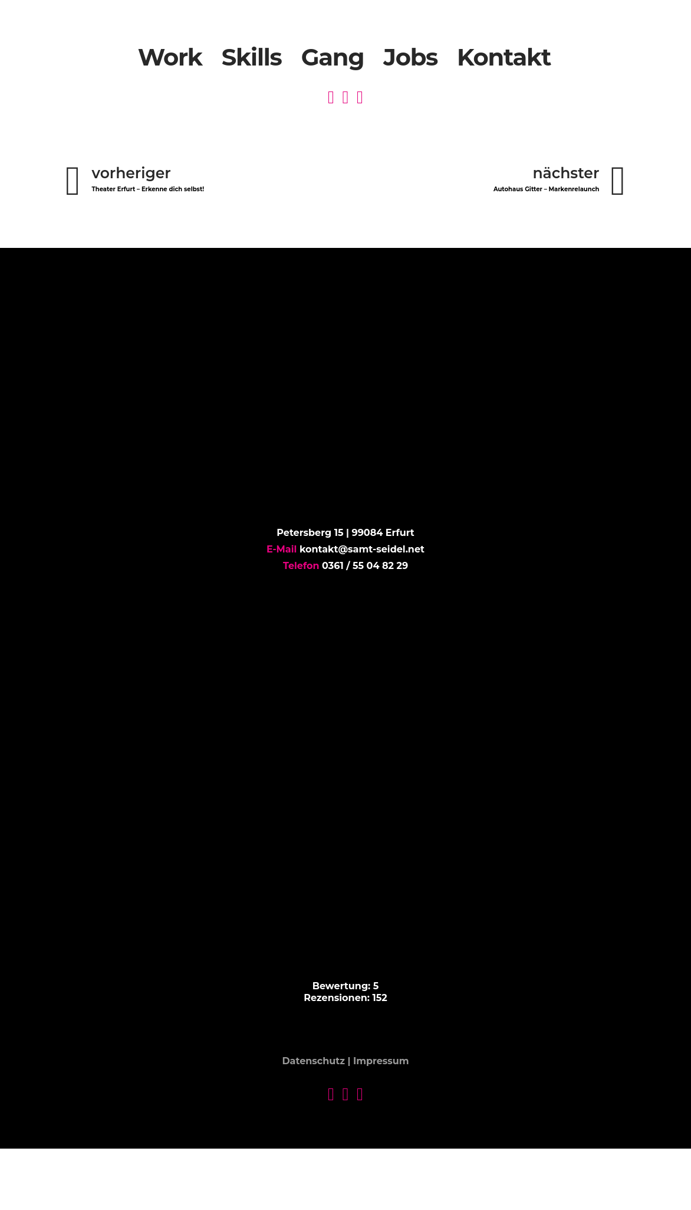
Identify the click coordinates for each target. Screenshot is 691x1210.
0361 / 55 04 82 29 (365, 565)
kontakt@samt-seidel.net (362, 549)
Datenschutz (313, 1061)
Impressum (381, 1061)
